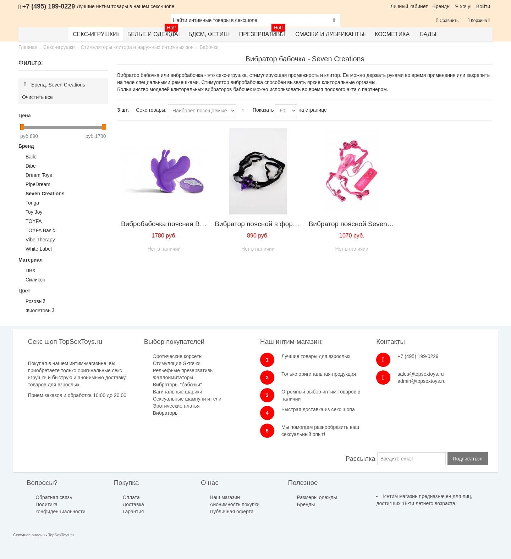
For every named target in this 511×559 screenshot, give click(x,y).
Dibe (31, 166)
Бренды (442, 6)
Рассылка (360, 458)
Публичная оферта (232, 511)
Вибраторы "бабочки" (177, 384)
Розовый (35, 301)
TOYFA (34, 221)
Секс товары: (151, 110)
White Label (39, 249)
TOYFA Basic (40, 230)
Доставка (133, 504)
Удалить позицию (25, 84)
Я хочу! (463, 6)
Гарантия (133, 511)
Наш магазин (225, 497)
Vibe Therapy (40, 239)
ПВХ (30, 270)
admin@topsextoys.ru (421, 381)
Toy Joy (34, 212)
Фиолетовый (40, 310)
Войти (483, 6)
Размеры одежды (317, 497)
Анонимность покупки (234, 504)
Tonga (32, 203)
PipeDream (38, 184)
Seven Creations (45, 193)
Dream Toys (39, 175)
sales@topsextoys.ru (420, 374)
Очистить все (37, 97)
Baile (31, 157)
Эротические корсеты (178, 356)
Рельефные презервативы (183, 370)
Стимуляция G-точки (176, 363)
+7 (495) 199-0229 (418, 356)
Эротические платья (176, 406)
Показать (263, 110)
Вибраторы (165, 413)
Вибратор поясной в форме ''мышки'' (272, 224)
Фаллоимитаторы (173, 377)
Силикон (35, 280)
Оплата (131, 497)
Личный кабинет (409, 6)
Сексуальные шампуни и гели (187, 399)
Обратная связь (53, 497)
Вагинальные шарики (177, 392)
